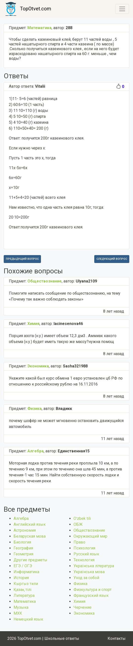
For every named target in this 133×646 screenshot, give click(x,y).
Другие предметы (30, 560)
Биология (22, 542)
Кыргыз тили (26, 583)
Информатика (26, 571)
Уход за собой (86, 577)
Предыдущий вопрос (22, 259)
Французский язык (91, 595)
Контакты (117, 638)
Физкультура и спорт (93, 589)
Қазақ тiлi (22, 589)
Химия (79, 601)
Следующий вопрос (111, 259)
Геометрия (23, 554)
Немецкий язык (28, 619)
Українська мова (89, 571)
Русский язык (86, 554)
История (21, 577)
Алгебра (21, 518)
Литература (24, 595)
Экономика (84, 613)
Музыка (21, 607)
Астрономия (25, 530)
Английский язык (30, 524)
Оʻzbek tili (82, 518)
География (23, 548)
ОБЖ (78, 524)
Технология (84, 560)
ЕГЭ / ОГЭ (23, 566)
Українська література (94, 566)
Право (79, 542)
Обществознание (89, 530)
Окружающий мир (90, 536)
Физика (80, 583)
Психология (84, 548)
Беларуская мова (30, 536)
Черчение (83, 607)
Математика (25, 601)
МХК (18, 613)
